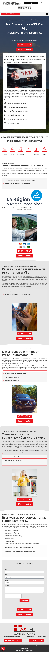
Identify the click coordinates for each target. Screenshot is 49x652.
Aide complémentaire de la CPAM (13, 460)
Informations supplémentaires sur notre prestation (19, 547)
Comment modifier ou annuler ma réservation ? (17, 555)
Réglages (18, 4)
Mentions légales (24, 648)
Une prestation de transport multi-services (16, 463)
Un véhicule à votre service (12, 380)
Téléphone (7, 574)
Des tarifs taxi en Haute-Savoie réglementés (17, 457)
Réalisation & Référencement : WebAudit (24, 650)
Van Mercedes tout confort (12, 377)
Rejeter (34, 2)
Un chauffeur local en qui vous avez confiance (17, 183)
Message (7, 585)
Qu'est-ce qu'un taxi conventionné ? (14, 291)
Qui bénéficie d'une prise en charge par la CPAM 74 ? (18, 294)
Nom (6, 569)
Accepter (27, 2)
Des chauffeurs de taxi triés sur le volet (15, 373)
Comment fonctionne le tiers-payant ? (15, 298)
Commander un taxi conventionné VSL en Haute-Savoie (20, 551)
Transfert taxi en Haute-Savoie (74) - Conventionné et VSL (24, 56)
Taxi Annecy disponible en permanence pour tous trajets (20, 180)
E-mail (6, 580)
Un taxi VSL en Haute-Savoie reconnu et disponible (18, 187)
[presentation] (13, 596)
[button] (47, 14)
